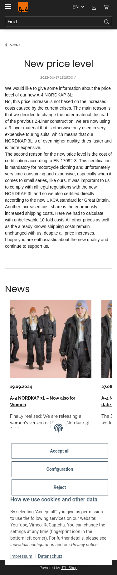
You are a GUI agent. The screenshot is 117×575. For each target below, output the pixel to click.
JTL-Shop (69, 568)
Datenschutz (50, 556)
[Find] (107, 22)
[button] (94, 7)
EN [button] (75, 6)
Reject (60, 487)
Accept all (59, 450)
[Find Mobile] (53, 22)
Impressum (21, 556)
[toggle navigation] (8, 4)
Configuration (59, 469)
